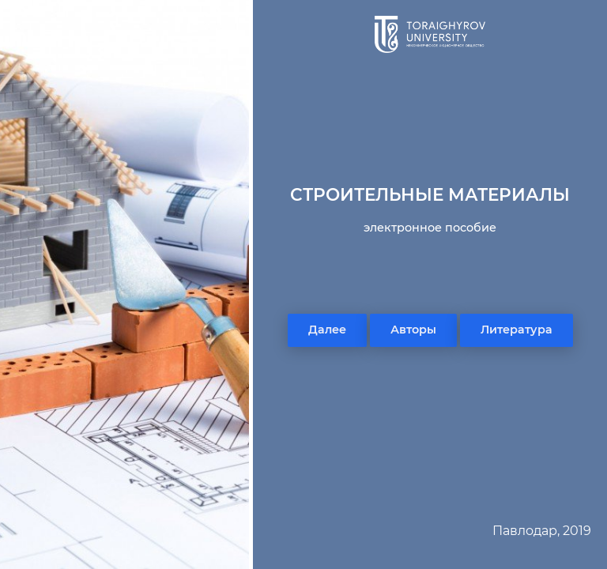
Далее (327, 329)
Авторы (413, 329)
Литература (516, 329)
